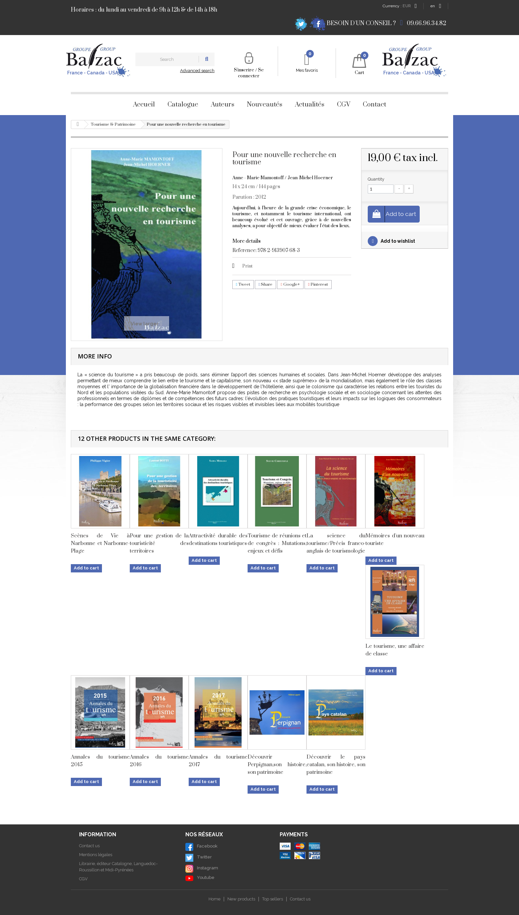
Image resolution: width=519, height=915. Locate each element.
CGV (343, 105)
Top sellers (272, 898)
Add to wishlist (397, 241)
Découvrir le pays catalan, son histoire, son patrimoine (336, 764)
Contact (374, 105)
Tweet (243, 284)
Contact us (89, 845)
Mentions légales (95, 854)
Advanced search (197, 70)
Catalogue (182, 105)
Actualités (309, 105)
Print (247, 266)
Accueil (144, 105)
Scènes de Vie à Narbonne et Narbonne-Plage (100, 543)
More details (246, 241)
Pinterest (318, 284)
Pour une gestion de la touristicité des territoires (159, 543)
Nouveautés (264, 105)
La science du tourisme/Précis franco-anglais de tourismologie (336, 543)
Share (265, 284)
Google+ (290, 284)
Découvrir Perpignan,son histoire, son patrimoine (277, 764)
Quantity (376, 179)
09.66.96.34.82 (426, 23)
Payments (294, 834)
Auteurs (222, 105)
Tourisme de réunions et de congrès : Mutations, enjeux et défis (277, 543)
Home (214, 898)
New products (241, 898)
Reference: (244, 251)
